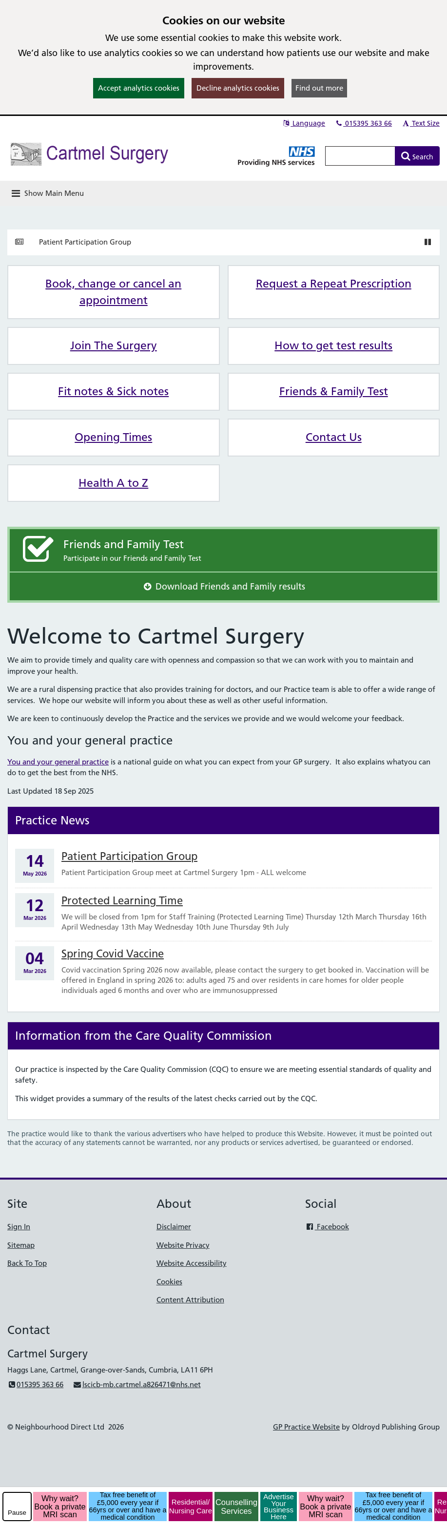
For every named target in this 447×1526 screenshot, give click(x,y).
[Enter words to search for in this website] (360, 156)
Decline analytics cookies (237, 88)
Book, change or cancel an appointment (113, 292)
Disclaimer (173, 1226)
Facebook (327, 1226)
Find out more (319, 88)
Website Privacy (183, 1245)
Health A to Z (113, 483)
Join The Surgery (113, 345)
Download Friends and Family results (223, 586)
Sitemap (21, 1245)
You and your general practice (58, 761)
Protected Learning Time (122, 900)
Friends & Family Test (333, 391)
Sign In (18, 1226)
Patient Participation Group (85, 242)
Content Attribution (190, 1299)
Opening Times (113, 437)
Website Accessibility (191, 1263)
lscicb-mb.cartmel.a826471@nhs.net (136, 1384)
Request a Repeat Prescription (333, 283)
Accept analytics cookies (138, 88)
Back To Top (27, 1263)
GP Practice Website (306, 1426)
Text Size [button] (420, 123)
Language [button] (303, 123)
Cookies (169, 1281)
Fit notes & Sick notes (113, 391)
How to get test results (333, 345)
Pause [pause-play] (17, 1512)
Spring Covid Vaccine (112, 953)
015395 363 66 (363, 123)
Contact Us (334, 437)
